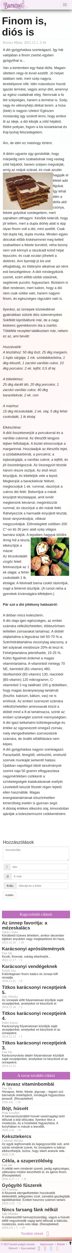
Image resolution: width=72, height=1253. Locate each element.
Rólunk (61, 1244)
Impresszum (46, 1244)
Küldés (9, 895)
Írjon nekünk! (28, 1248)
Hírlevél (13, 1248)
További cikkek (36, 1234)
